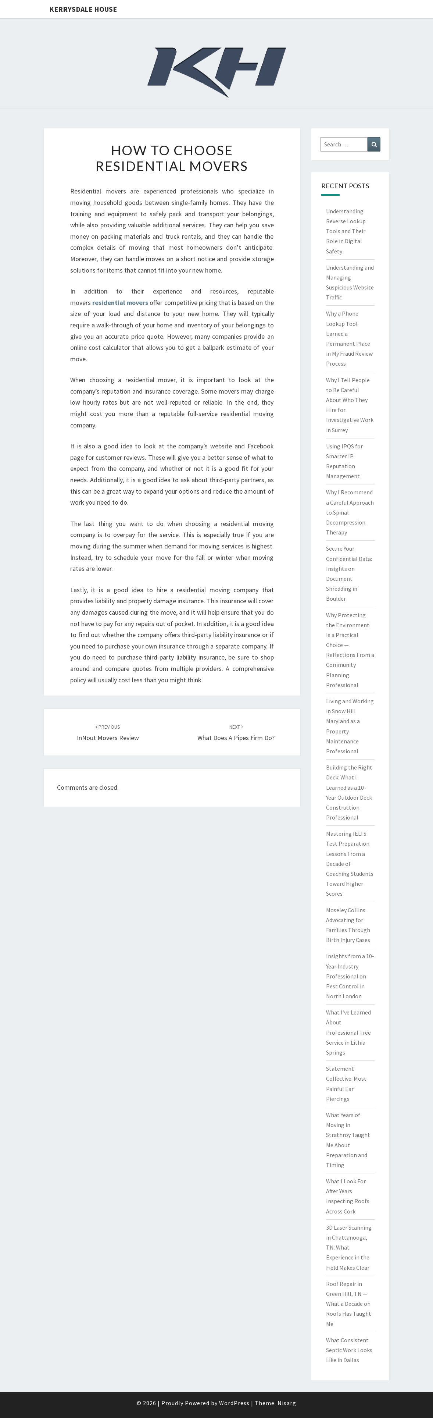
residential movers (120, 302)
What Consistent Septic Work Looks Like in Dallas (349, 1350)
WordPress (234, 1403)
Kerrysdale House (83, 9)
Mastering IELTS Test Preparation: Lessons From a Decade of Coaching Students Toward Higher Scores (349, 863)
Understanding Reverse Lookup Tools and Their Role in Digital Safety (346, 231)
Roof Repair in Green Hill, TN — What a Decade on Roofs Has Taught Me (348, 1304)
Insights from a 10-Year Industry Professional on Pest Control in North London (350, 976)
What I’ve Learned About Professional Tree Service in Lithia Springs (348, 1032)
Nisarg (287, 1403)
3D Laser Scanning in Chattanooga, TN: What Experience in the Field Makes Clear (349, 1247)
